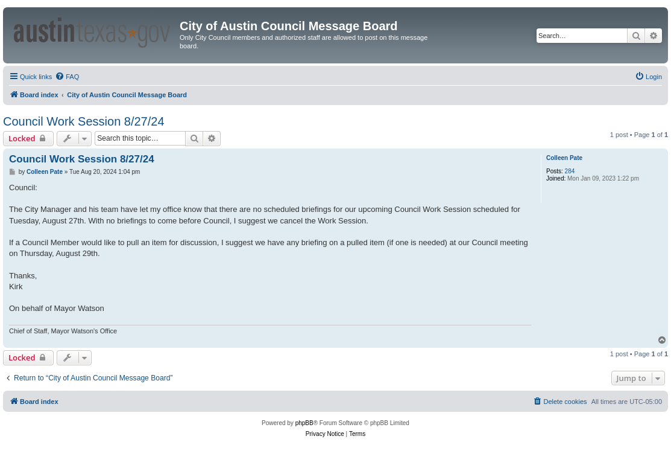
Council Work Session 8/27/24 (84, 121)
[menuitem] (67, 76)
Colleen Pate (564, 158)
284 (570, 171)
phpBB (304, 423)
